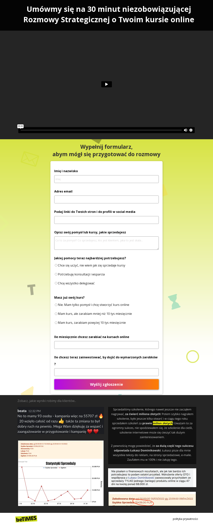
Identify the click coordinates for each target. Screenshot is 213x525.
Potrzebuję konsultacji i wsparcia (81, 274)
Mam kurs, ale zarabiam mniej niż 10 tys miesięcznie (95, 314)
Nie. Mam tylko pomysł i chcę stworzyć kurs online (93, 305)
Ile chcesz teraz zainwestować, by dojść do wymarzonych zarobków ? (106, 360)
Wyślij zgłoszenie (106, 384)
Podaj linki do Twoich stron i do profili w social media (94, 212)
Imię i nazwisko (66, 171)
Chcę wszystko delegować (76, 283)
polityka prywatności (185, 519)
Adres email (63, 191)
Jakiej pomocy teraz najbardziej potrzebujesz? (90, 258)
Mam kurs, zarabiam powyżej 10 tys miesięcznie (92, 323)
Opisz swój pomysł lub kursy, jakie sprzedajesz (90, 232)
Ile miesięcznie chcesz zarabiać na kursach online (91, 337)
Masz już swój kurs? (69, 297)
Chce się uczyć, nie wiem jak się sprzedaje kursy (91, 265)
